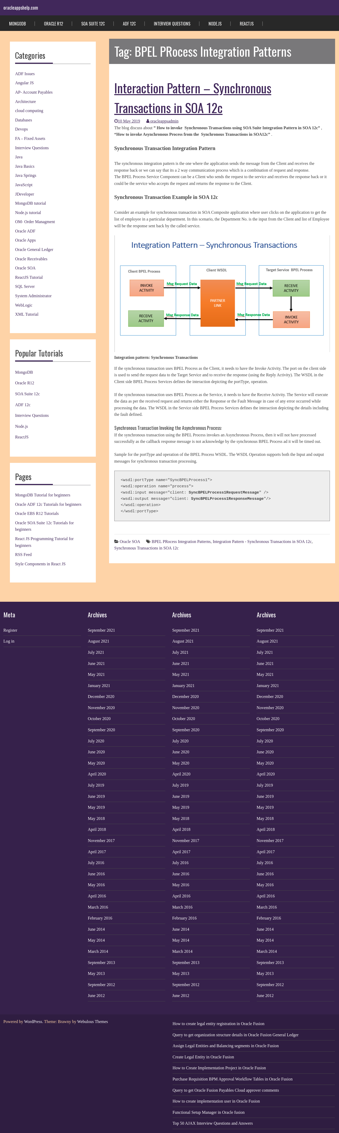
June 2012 (96, 995)
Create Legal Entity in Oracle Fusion (203, 1057)
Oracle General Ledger (34, 249)
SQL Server (25, 286)
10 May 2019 (127, 121)
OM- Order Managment (35, 221)
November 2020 (101, 707)
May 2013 (96, 973)
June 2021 (96, 663)
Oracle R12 (53, 24)
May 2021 (96, 674)
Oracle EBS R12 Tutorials (37, 513)
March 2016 (98, 907)
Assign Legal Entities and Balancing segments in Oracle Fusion (226, 1046)
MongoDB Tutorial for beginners (42, 495)
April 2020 (97, 774)
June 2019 (96, 796)
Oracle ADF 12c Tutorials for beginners (48, 504)
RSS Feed (23, 554)
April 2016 (97, 896)
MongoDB (17, 24)
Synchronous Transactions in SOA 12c (146, 548)
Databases (23, 120)
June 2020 (96, 752)
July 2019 (96, 785)
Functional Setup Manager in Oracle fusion (209, 1112)
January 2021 (99, 685)
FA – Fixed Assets (30, 138)
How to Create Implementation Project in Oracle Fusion (219, 1068)
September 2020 (101, 730)
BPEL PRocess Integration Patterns (181, 541)
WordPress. (33, 1021)
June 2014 (96, 929)
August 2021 (98, 641)
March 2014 (98, 951)
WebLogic (23, 305)
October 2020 (99, 718)
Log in (8, 641)
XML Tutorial (27, 314)
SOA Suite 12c (93, 24)
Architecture (25, 101)
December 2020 (101, 696)
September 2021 (101, 630)
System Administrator (33, 296)
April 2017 (97, 852)
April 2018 (97, 829)
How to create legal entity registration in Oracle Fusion (219, 1023)
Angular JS (24, 83)
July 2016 (96, 862)
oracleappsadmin (162, 121)
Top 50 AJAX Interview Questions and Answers (213, 1123)
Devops (21, 129)
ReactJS (247, 24)
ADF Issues (25, 74)
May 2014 (96, 940)
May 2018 (96, 818)
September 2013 (101, 962)
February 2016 (100, 918)
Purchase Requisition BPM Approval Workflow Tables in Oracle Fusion (233, 1079)
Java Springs (25, 175)
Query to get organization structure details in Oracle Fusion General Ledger (236, 1035)
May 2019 (96, 807)
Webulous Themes (92, 1021)
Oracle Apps (25, 240)
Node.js (215, 24)
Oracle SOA (25, 268)
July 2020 (96, 741)
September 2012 (101, 984)
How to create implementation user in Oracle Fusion (216, 1101)
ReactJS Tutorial (29, 277)
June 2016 (96, 874)
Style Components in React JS (40, 564)
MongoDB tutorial (30, 203)
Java (18, 157)
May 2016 (96, 885)
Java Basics (24, 166)
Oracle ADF (25, 231)
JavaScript (24, 185)
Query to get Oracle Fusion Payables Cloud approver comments (226, 1090)
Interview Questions (172, 24)
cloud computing (29, 110)
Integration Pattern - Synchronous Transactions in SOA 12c (262, 541)
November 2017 (101, 840)
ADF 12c (129, 24)
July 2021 (96, 652)
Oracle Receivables (31, 259)
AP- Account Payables (34, 92)
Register (10, 630)
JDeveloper (24, 194)
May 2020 (96, 763)
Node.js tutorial (28, 212)
